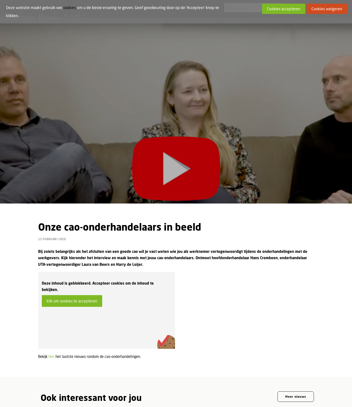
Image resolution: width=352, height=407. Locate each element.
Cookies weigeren (326, 8)
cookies (69, 7)
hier (51, 323)
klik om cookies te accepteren (72, 268)
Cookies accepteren (283, 8)
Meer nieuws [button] (295, 364)
